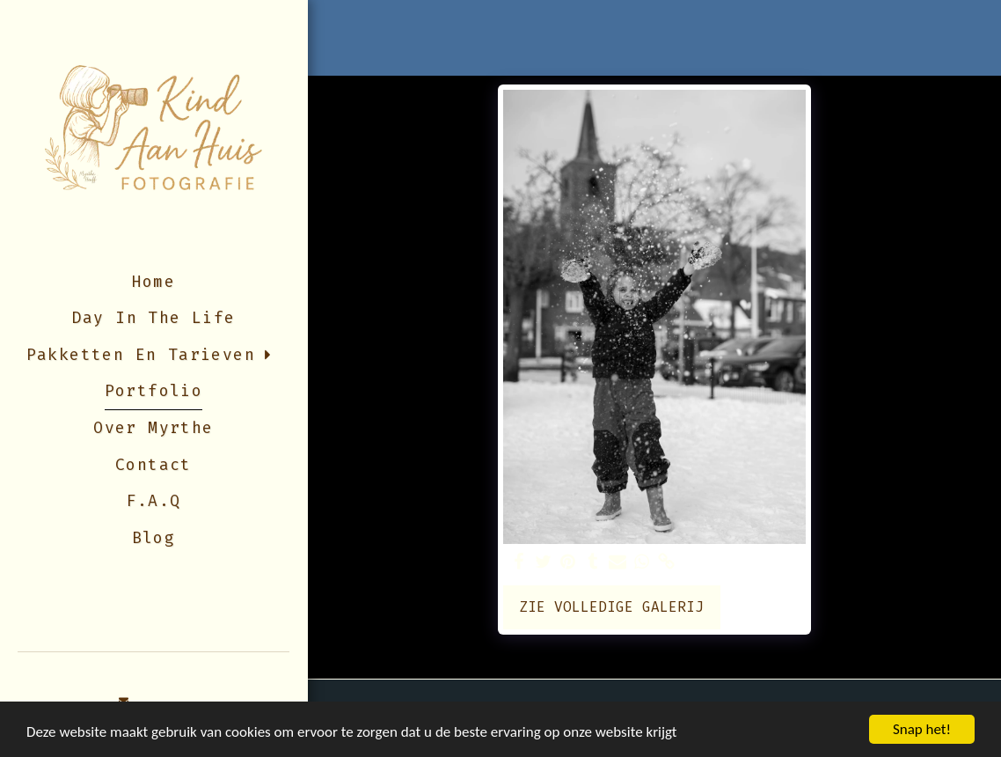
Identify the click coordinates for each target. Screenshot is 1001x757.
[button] (124, 700)
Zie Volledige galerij (611, 607)
